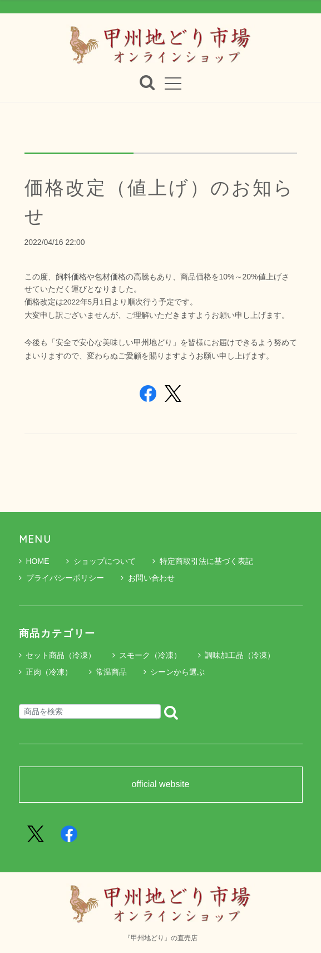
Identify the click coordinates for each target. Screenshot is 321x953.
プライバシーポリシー (61, 577)
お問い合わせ (148, 577)
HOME (34, 561)
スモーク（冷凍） (150, 655)
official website (161, 784)
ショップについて (101, 561)
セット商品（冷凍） (61, 655)
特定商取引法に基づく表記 (202, 561)
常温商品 (111, 671)
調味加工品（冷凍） (240, 655)
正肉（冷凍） (49, 671)
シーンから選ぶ (177, 671)
